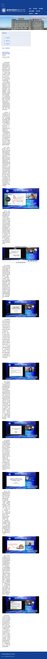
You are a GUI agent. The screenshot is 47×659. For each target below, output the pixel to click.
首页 (30, 8)
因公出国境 (31, 11)
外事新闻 (8, 37)
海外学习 (31, 13)
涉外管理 (41, 8)
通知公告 (8, 40)
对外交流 (35, 8)
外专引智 (38, 11)
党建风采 (8, 43)
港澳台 (36, 13)
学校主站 (3, 4)
